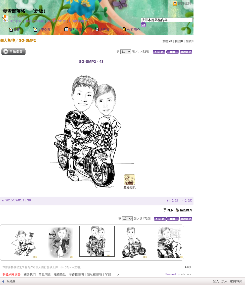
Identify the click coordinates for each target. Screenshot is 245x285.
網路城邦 (184, 3)
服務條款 (60, 274)
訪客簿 (104, 30)
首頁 (16, 30)
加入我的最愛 (57, 21)
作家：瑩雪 (17, 17)
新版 (38, 11)
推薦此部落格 (35, 21)
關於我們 (30, 274)
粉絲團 (11, 281)
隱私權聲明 (94, 274)
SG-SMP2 (27, 40)
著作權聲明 (76, 274)
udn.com (185, 274)
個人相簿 (75, 30)
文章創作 (44, 30)
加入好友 (16, 21)
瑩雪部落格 (14, 11)
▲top (187, 266)
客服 (108, 274)
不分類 (173, 200)
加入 (224, 281)
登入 (216, 281)
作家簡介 (133, 30)
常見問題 (45, 274)
